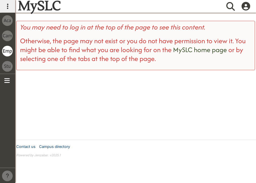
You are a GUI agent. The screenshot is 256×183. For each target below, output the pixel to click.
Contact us (26, 146)
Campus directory (54, 146)
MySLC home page (200, 50)
